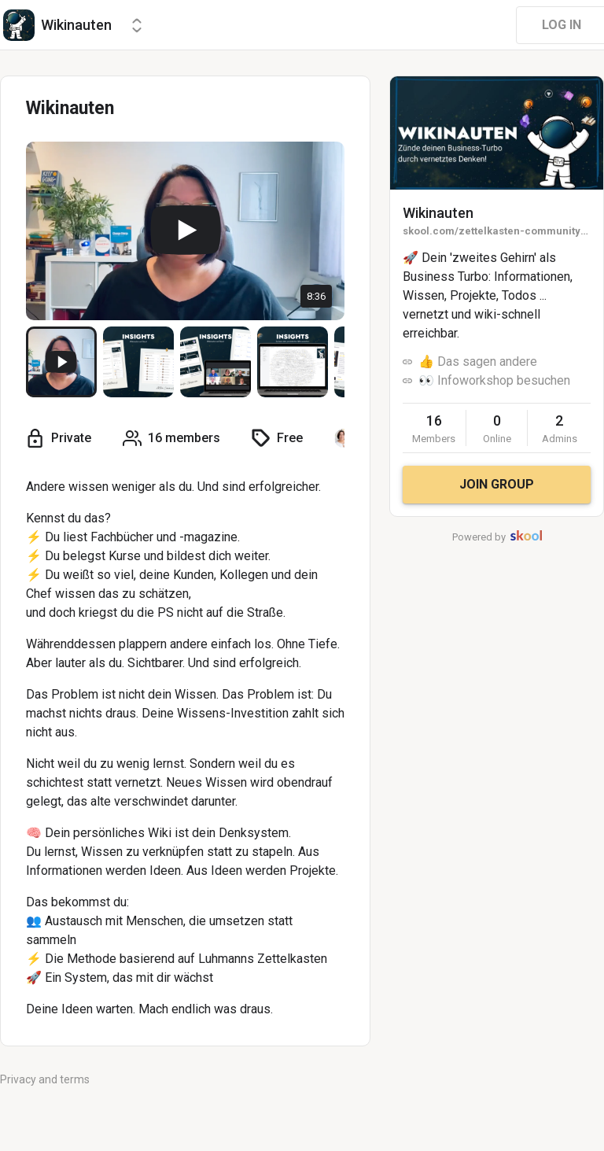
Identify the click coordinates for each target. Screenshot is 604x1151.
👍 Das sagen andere (477, 361)
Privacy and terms (45, 1079)
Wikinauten (438, 213)
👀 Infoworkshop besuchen (494, 380)
